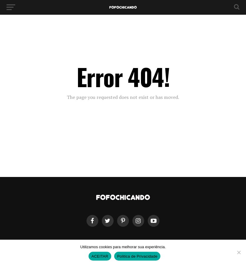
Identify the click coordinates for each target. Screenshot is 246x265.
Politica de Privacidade (137, 256)
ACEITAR (100, 256)
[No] (239, 252)
